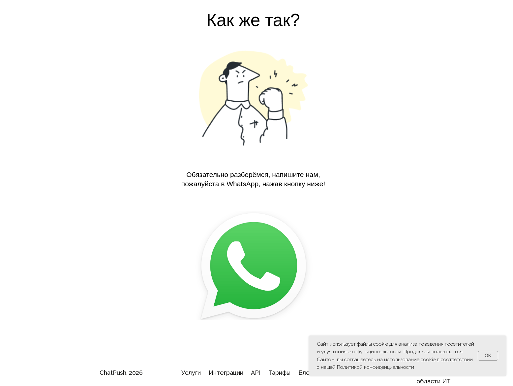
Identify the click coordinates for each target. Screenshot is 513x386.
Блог (305, 372)
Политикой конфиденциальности (375, 367)
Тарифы (279, 372)
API (255, 372)
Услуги (191, 372)
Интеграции (226, 372)
